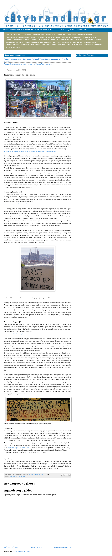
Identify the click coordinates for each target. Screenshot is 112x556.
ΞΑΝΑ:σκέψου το (54, 30)
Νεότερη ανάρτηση (11, 547)
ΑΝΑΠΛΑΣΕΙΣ (13, 476)
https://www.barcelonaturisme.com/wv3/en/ (18, 204)
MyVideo (72, 30)
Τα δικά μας (65, 30)
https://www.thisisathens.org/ (13, 334)
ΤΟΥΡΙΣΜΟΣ (22, 476)
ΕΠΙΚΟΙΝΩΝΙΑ (81, 30)
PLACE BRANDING (40, 30)
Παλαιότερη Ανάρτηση (62, 547)
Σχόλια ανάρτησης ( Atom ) (22, 551)
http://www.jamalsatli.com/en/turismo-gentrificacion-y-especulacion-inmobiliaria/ (30, 151)
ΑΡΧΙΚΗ (5, 30)
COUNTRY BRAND (16, 30)
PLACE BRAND (28, 30)
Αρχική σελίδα (36, 547)
